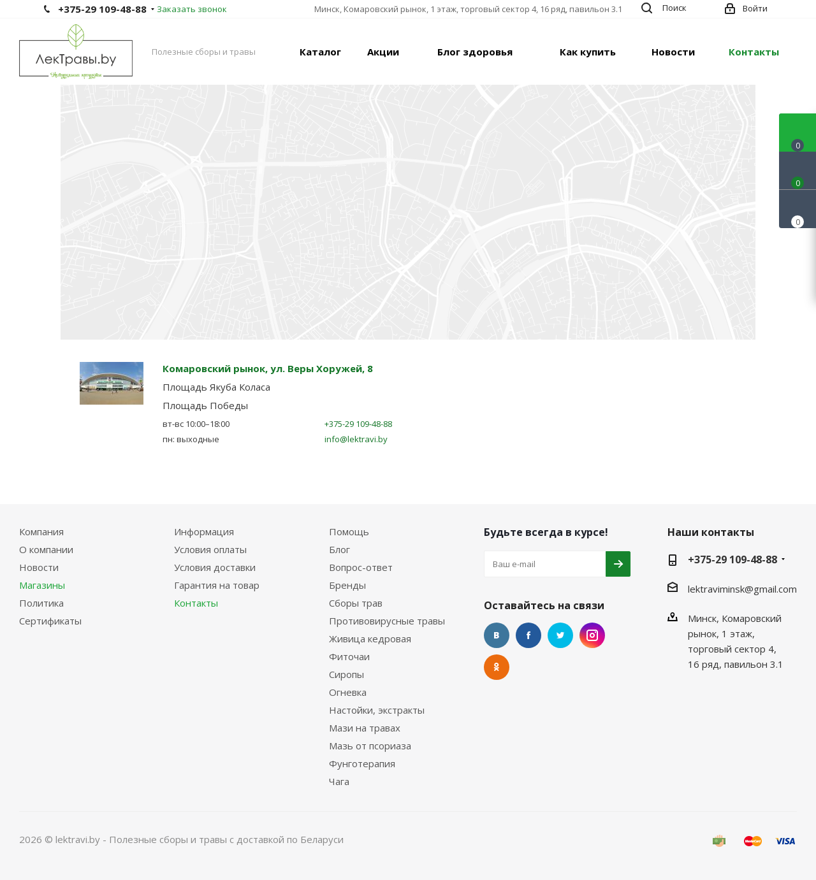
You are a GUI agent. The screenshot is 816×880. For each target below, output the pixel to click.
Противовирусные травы (387, 620)
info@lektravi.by (356, 439)
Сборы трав (355, 602)
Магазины (42, 585)
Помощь (349, 531)
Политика (41, 602)
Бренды (347, 585)
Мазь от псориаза (370, 745)
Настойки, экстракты (377, 709)
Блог (339, 549)
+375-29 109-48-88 (102, 9)
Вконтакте (496, 635)
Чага (339, 781)
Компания (41, 531)
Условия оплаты (210, 549)
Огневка (348, 692)
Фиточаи (349, 656)
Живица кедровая (370, 638)
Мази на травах (364, 727)
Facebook (528, 635)
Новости (39, 567)
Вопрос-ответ (361, 567)
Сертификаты (50, 620)
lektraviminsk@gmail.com (742, 588)
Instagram (592, 635)
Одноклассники (496, 667)
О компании (46, 549)
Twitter (560, 635)
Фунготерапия (362, 763)
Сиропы (346, 674)
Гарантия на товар (216, 585)
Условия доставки (215, 567)
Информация (204, 531)
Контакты (196, 602)
